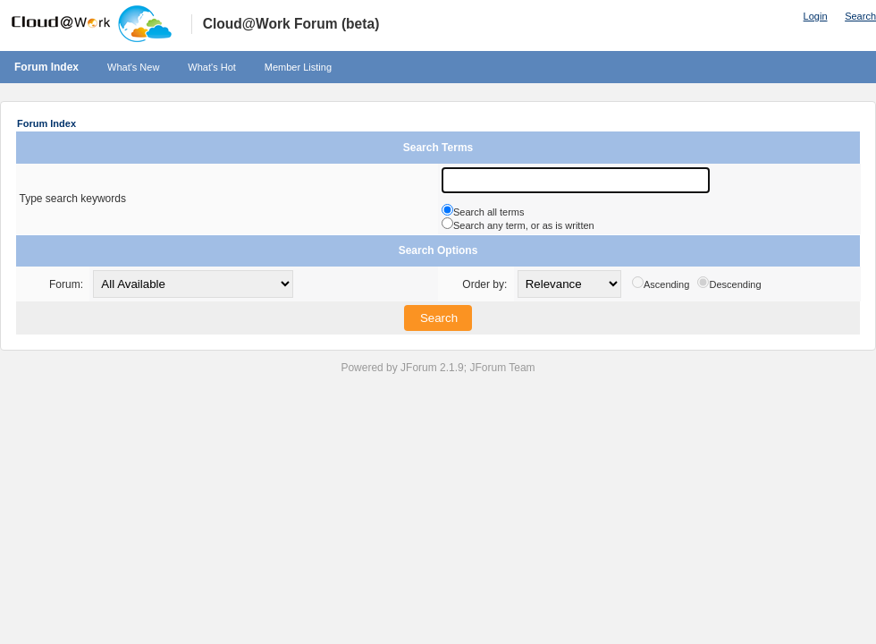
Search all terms (488, 212)
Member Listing (298, 67)
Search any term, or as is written (523, 225)
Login (816, 16)
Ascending (666, 284)
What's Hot (211, 67)
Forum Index (46, 67)
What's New (133, 67)
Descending (735, 284)
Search (860, 16)
